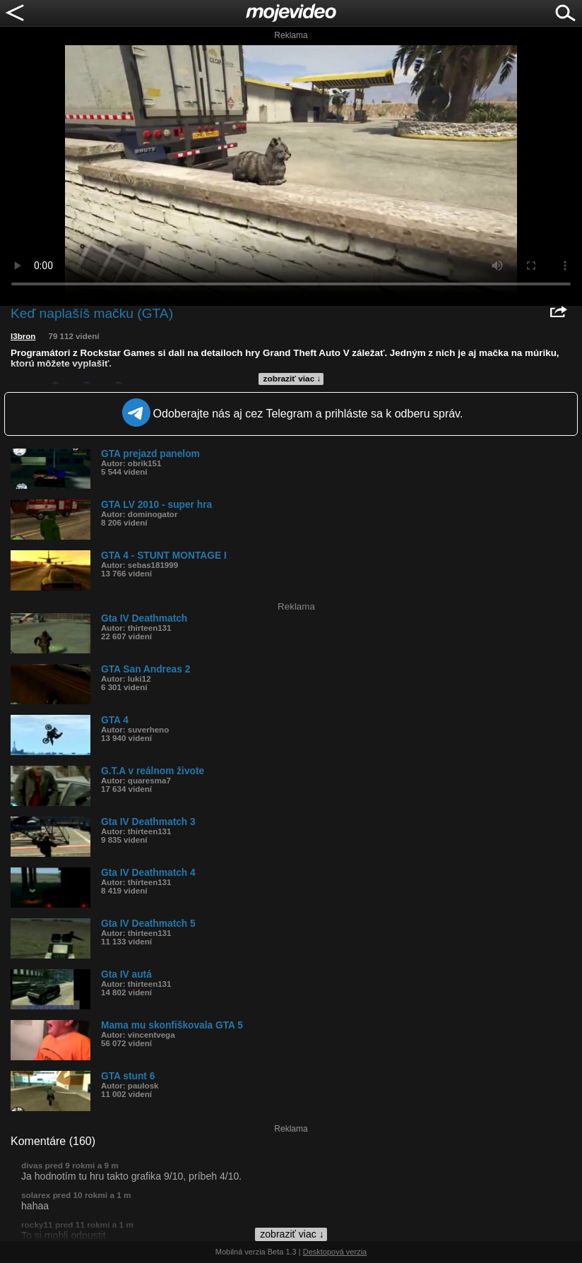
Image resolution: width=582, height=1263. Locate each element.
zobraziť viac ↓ (292, 379)
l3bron (23, 336)
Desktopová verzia (335, 1251)
